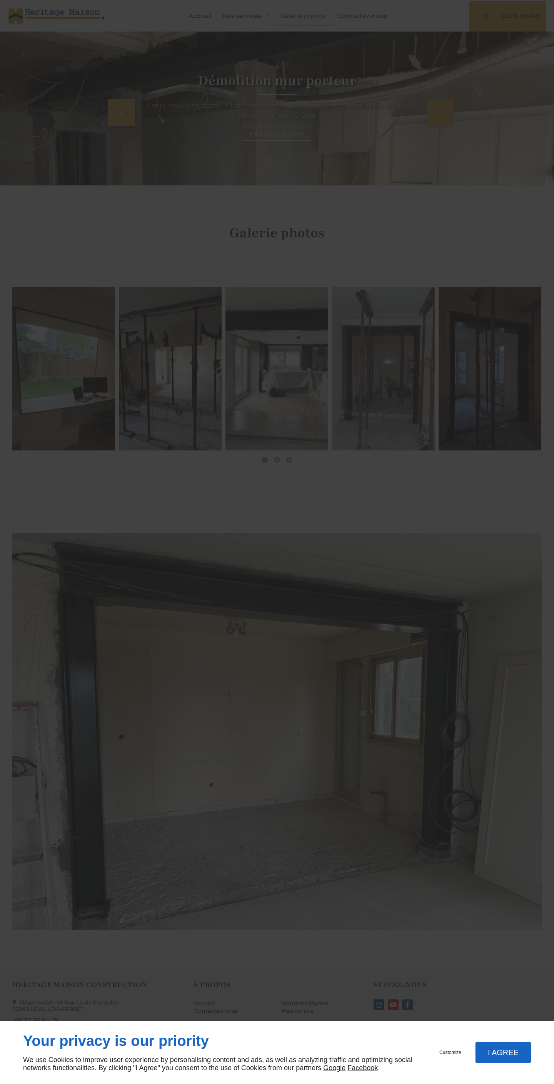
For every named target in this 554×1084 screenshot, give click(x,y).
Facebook (362, 1068)
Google (334, 1068)
